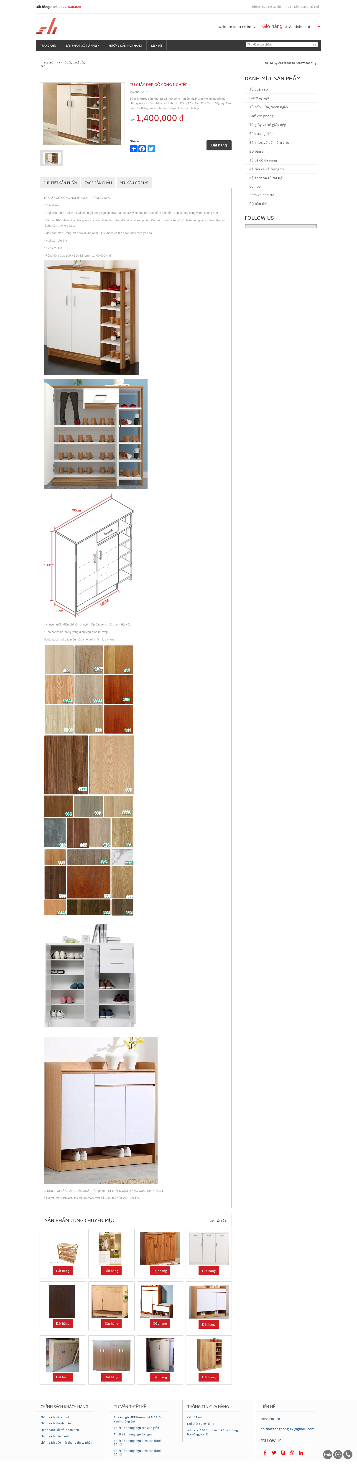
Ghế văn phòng (261, 116)
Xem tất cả (217, 1220)
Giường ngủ (259, 98)
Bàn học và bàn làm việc (269, 142)
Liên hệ (157, 46)
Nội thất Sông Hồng (200, 1424)
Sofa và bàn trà (261, 195)
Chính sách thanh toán (56, 1423)
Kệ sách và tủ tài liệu (266, 178)
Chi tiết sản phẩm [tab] (60, 183)
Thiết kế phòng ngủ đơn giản (134, 1434)
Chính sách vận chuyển (56, 1417)
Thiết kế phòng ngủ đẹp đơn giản (136, 1428)
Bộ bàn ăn (257, 151)
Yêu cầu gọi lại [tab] (134, 183)
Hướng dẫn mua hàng (125, 46)
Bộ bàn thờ (258, 204)
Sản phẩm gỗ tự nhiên (83, 46)
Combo (255, 186)
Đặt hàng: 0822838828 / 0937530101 (289, 63)
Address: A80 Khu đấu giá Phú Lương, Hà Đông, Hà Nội (213, 1432)
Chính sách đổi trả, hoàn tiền (60, 1430)
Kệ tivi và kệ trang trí (266, 169)
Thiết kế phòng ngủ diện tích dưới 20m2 (137, 1442)
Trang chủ (48, 46)
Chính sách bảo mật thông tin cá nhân (66, 1443)
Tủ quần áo (258, 89)
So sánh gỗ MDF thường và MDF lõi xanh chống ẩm (137, 1419)
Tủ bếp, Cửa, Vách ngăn (268, 107)
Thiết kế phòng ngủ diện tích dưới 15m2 (137, 1452)
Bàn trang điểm (262, 133)
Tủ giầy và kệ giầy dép (267, 125)
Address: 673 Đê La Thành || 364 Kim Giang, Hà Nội (284, 7)
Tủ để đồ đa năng (263, 160)
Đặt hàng (219, 145)
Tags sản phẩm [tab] (98, 183)
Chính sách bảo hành (55, 1436)
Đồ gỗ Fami (195, 1417)
